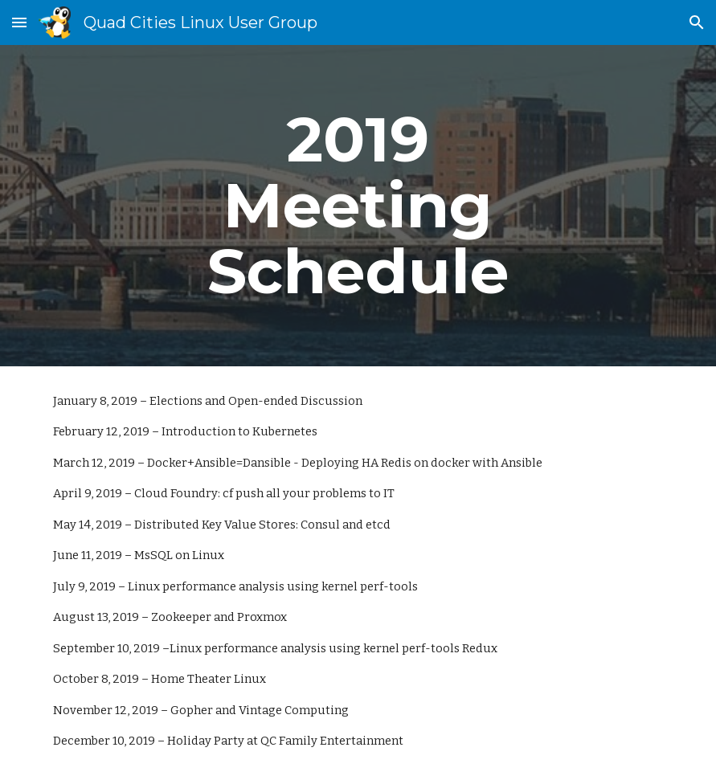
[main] (358, 205)
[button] (19, 22)
